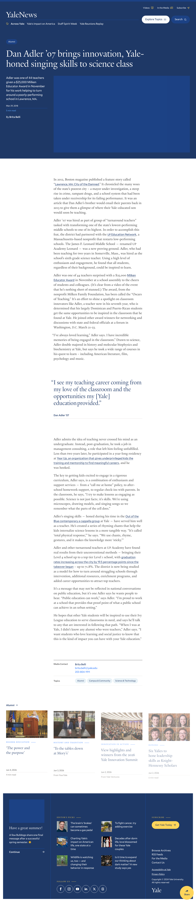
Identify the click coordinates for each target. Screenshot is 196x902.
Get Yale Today (165, 825)
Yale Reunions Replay (91, 23)
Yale (156, 891)
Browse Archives (161, 850)
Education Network (121, 237)
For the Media (159, 858)
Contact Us (158, 862)
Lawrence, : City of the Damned (77, 187)
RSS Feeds (157, 854)
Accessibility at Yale (161, 869)
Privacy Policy (158, 874)
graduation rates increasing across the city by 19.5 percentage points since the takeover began (96, 565)
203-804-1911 (82, 676)
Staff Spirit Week (67, 23)
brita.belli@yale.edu (86, 672)
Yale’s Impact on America (41, 23)
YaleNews (21, 15)
